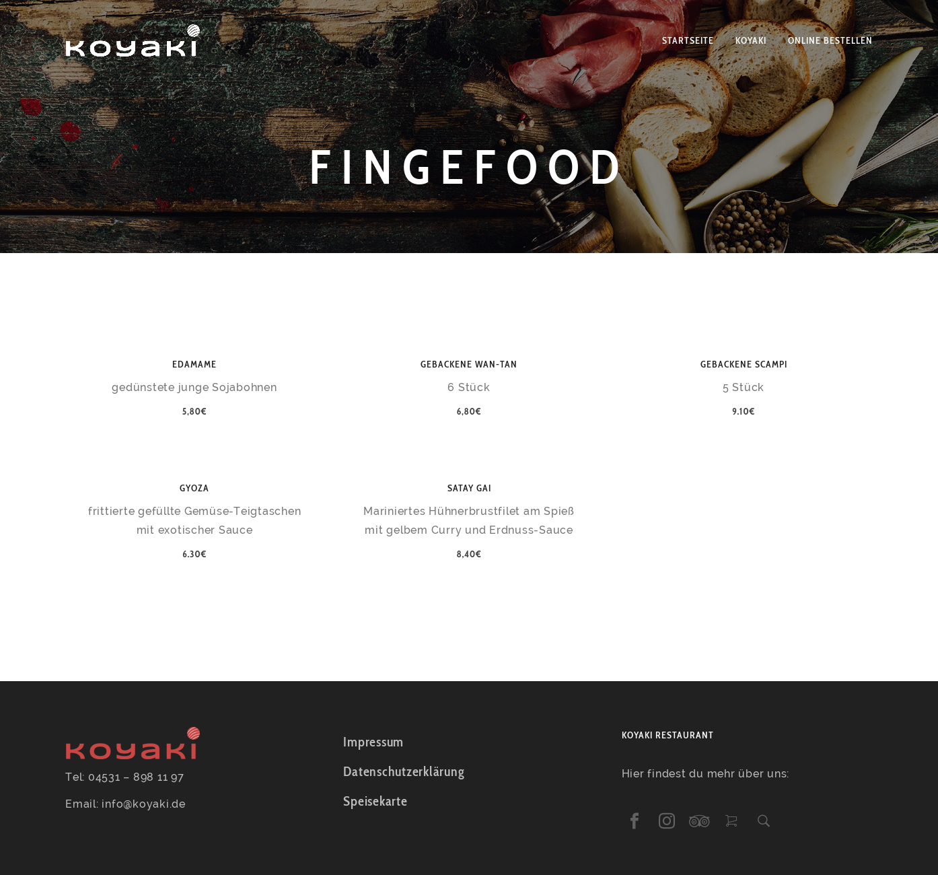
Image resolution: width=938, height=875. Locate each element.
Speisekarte (375, 801)
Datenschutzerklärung (403, 771)
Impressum (373, 742)
